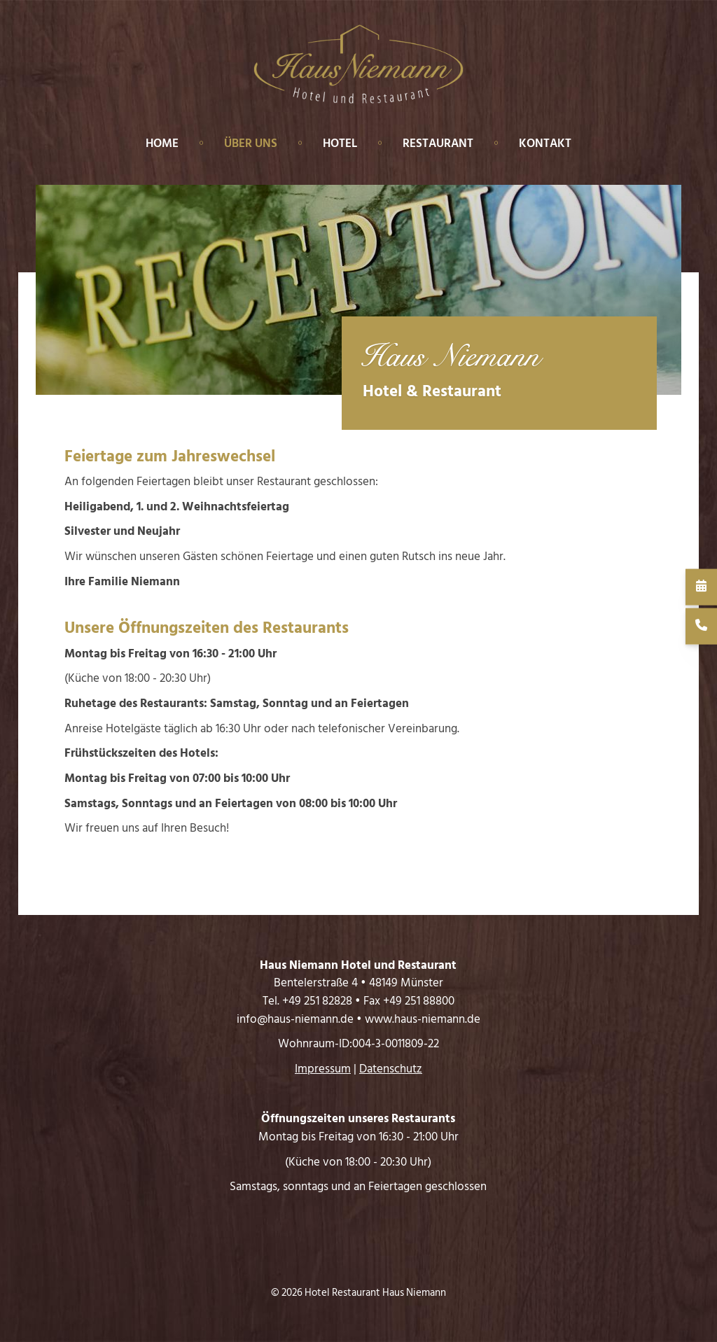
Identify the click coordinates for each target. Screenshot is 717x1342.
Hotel (340, 143)
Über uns (250, 143)
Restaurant (438, 143)
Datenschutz (390, 1069)
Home (162, 143)
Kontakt (545, 143)
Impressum (323, 1069)
